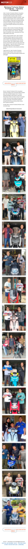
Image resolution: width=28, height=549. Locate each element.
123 (6, 3)
